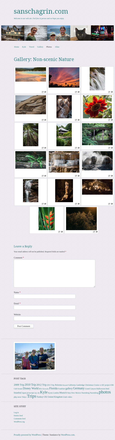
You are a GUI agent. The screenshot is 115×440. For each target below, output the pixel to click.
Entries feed (18, 415)
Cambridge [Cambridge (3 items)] (80, 385)
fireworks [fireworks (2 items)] (45, 389)
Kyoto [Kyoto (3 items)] (50, 393)
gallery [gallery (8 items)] (69, 388)
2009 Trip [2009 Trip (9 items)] (19, 384)
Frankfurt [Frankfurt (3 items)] (61, 389)
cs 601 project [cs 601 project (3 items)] (105, 385)
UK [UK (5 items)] (45, 397)
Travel (31, 47)
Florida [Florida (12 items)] (53, 388)
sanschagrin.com (41, 11)
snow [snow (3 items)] (19, 397)
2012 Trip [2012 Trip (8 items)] (41, 384)
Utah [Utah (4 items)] (65, 397)
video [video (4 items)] (69, 397)
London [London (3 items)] (56, 393)
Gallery (40, 47)
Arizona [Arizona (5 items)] (58, 385)
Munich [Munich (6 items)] (63, 392)
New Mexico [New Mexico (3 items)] (76, 393)
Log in (16, 412)
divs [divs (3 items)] (40, 389)
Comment (19, 258)
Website (17, 314)
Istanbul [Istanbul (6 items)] (17, 392)
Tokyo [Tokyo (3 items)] (24, 397)
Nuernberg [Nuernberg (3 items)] (85, 393)
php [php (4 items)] (15, 397)
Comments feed (19, 419)
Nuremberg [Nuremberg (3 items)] (94, 393)
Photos (49, 47)
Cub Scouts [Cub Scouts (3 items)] (18, 389)
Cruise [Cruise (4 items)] (96, 385)
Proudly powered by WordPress (27, 435)
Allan (57, 47)
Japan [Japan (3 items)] (24, 393)
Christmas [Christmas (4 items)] (89, 385)
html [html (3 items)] (107, 389)
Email (17, 303)
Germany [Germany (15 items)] (78, 388)
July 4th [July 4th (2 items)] (37, 393)
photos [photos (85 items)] (105, 391)
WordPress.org (19, 422)
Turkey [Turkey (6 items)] (40, 396)
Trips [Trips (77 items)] (31, 396)
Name (17, 292)
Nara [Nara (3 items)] (69, 393)
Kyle (24, 47)
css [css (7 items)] (112, 384)
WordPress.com (68, 435)
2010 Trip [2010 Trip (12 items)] (30, 384)
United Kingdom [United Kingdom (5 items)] (55, 397)
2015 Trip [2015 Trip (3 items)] (50, 385)
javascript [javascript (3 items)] (30, 393)
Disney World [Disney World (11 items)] (30, 388)
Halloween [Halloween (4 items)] (100, 388)
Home (16, 47)
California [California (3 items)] (72, 385)
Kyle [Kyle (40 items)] (44, 392)
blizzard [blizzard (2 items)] (65, 385)
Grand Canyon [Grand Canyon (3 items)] (90, 389)
